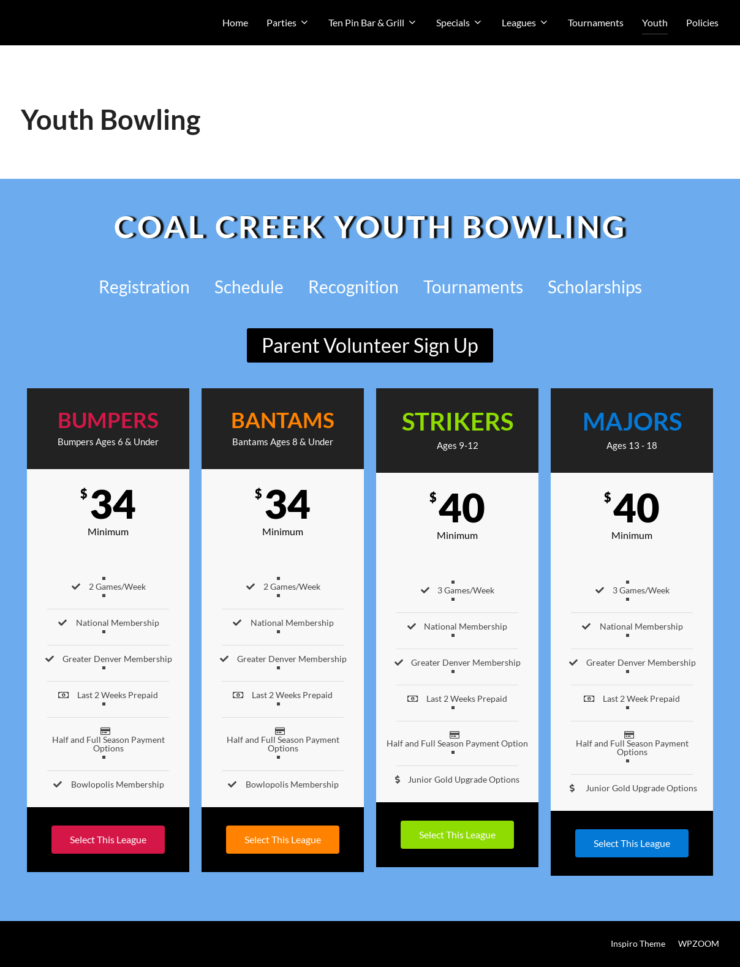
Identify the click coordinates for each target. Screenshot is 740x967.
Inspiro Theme (638, 943)
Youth (655, 22)
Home (235, 22)
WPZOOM (698, 943)
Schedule (249, 286)
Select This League (108, 839)
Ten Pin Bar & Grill (373, 22)
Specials (459, 22)
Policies (702, 22)
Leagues (525, 22)
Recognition (353, 286)
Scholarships (595, 286)
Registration (144, 286)
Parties (288, 22)
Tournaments (596, 22)
